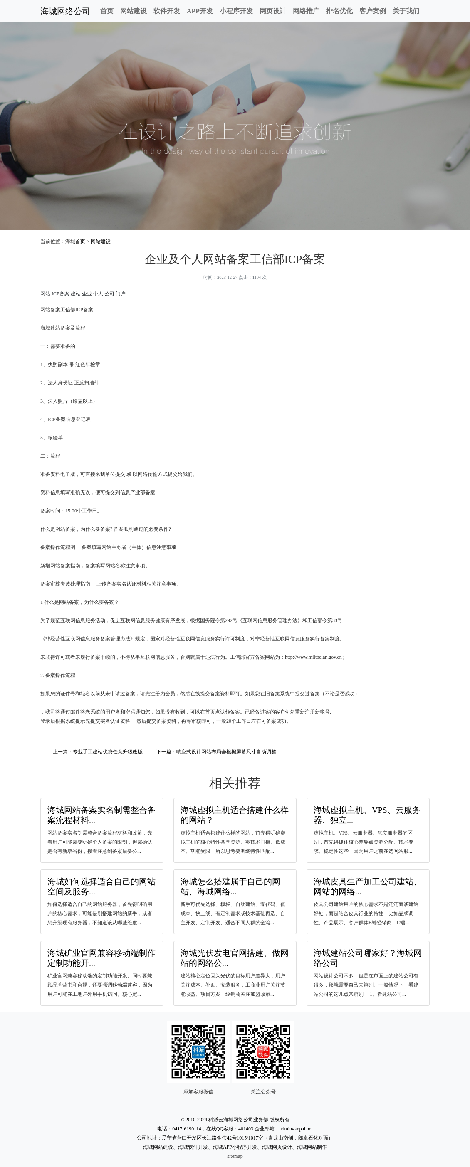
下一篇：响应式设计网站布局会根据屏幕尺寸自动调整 (216, 752)
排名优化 (339, 11)
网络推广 (306, 11)
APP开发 (200, 11)
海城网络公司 (65, 11)
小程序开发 (236, 11)
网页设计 (273, 11)
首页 (107, 11)
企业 (87, 294)
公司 (109, 294)
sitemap (234, 1156)
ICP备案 (60, 294)
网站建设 (133, 11)
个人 (98, 294)
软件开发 (166, 11)
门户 (121, 294)
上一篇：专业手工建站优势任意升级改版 (98, 752)
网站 (45, 294)
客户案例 (372, 11)
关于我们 (406, 11)
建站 (76, 294)
